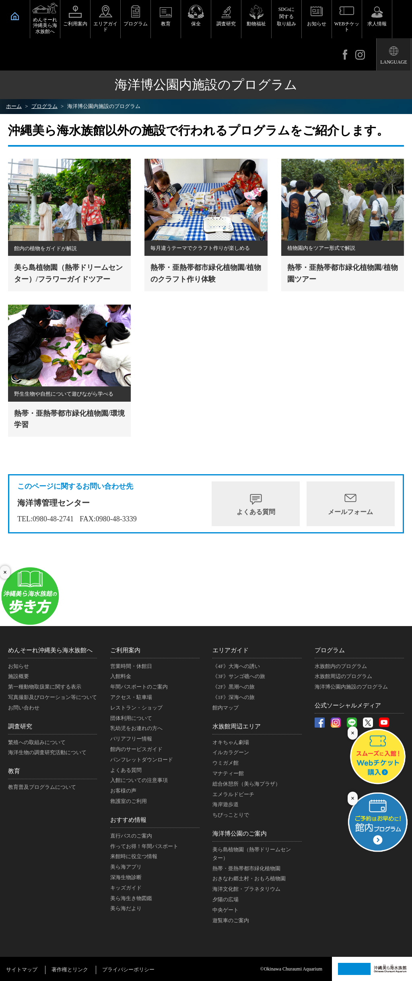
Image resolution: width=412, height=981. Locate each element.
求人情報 (377, 24)
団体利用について (131, 718)
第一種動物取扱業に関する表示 (44, 687)
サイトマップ (21, 969)
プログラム (136, 24)
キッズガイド (126, 888)
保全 (196, 24)
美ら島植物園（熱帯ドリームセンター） (251, 853)
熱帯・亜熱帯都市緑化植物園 (246, 868)
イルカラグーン (230, 752)
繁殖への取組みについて (37, 742)
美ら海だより (126, 908)
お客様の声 (123, 791)
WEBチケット (347, 26)
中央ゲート (225, 910)
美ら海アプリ (126, 867)
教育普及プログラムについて (42, 787)
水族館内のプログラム (341, 666)
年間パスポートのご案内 (139, 687)
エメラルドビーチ (233, 794)
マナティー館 (228, 773)
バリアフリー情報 (131, 739)
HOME (15, 16)
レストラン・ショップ (136, 708)
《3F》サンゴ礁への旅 (238, 676)
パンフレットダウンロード (141, 760)
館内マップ (225, 708)
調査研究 (226, 24)
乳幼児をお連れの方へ (136, 728)
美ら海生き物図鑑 (131, 898)
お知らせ (316, 24)
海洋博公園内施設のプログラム (351, 687)
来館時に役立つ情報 (133, 856)
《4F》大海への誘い (236, 666)
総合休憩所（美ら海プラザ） (246, 784)
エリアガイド (105, 26)
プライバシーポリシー (128, 969)
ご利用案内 (75, 24)
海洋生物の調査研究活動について (47, 752)
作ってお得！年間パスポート (144, 846)
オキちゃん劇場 (230, 742)
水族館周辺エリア (236, 726)
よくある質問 (256, 511)
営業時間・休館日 (131, 666)
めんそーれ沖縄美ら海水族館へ (45, 25)
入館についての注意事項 (139, 780)
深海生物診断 (126, 877)
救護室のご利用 (128, 801)
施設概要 (18, 676)
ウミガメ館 (225, 763)
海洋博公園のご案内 (239, 833)
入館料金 (120, 676)
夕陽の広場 (225, 899)
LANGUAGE (393, 62)
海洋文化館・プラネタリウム (246, 889)
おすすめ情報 (128, 820)
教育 (166, 24)
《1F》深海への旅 (233, 697)
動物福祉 (256, 24)
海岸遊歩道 (225, 804)
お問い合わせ (23, 708)
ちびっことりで (230, 815)
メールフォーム (350, 511)
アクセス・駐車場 (131, 697)
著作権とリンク (70, 969)
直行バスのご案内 (131, 836)
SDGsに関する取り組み (286, 16)
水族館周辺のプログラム (343, 676)
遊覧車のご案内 (230, 920)
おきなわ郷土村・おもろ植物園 (249, 878)
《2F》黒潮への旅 (233, 687)
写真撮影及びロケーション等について (52, 697)
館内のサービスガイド (136, 749)
